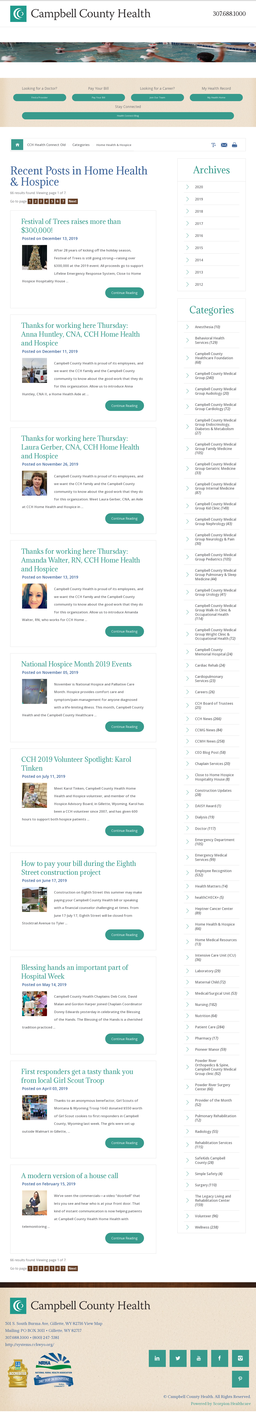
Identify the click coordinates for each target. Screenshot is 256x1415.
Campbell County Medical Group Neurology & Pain (213, 548)
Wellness (207, 1271)
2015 (199, 233)
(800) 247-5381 (46, 1340)
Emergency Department (215, 874)
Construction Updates (214, 823)
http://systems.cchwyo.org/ (29, 1347)
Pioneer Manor (211, 1090)
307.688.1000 (229, 14)
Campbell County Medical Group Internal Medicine (214, 487)
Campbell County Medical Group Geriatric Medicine (215, 466)
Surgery (206, 1228)
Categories (81, 129)
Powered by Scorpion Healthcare (221, 1407)
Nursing (206, 1044)
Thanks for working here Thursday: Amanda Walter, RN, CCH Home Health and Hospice (82, 547)
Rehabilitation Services (214, 1187)
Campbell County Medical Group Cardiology (209, 401)
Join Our (128, 99)
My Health (175, 99)
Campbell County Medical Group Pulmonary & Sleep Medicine (211, 590)
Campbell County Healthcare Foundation (214, 345)
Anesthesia (208, 313)
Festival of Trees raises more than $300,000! (72, 210)
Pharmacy (207, 1078)
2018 (199, 196)
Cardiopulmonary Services (209, 707)
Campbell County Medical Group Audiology (209, 381)
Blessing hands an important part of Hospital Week (76, 961)
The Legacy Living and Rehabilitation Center (213, 1244)
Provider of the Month (214, 1144)
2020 (199, 171)
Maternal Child (211, 1017)
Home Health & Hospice (215, 960)
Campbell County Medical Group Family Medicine (213, 446)
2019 (199, 183)
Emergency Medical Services (211, 889)
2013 (199, 258)
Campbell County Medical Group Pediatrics (209, 568)
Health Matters (211, 919)
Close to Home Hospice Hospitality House (215, 807)
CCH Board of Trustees (214, 734)
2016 (199, 221)
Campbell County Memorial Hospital (214, 680)
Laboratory (208, 1005)
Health (222, 99)
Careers (205, 721)
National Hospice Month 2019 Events (78, 651)
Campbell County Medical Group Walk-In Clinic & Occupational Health (214, 635)
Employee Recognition (214, 905)
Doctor (205, 860)
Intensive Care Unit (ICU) (211, 991)
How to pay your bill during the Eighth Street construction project (80, 857)
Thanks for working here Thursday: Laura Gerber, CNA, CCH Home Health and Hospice (81, 433)
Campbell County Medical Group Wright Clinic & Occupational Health (214, 660)
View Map (93, 1326)
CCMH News (210, 771)
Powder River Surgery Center (213, 1128)
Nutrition (206, 1055)
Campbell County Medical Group (212, 363)
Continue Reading (124, 277)
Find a (33, 99)
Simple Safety (209, 1217)
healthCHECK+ (209, 930)
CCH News (208, 748)
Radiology (207, 1173)
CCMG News (209, 760)
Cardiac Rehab (210, 693)
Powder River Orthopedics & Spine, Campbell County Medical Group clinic (216, 1108)
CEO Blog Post (211, 782)
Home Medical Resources (207, 976)
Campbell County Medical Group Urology (215, 613)
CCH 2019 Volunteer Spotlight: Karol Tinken (78, 752)
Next (74, 185)
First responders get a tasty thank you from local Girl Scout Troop (78, 1066)
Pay (81, 99)
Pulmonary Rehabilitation (210, 1160)
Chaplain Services (213, 794)
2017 (199, 208)
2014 (199, 246)
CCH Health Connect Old (46, 129)
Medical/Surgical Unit (213, 1030)
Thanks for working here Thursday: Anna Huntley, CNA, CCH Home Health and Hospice (82, 319)
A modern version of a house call (71, 1166)
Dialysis (205, 848)
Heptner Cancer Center (214, 944)
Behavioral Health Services (210, 327)
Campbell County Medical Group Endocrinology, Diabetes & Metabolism (215, 424)
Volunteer (207, 1260)
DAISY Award (208, 837)
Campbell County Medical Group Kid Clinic (216, 507)
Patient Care (210, 1067)
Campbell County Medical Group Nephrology (209, 527)
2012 (199, 270)
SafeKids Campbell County (211, 1203)
